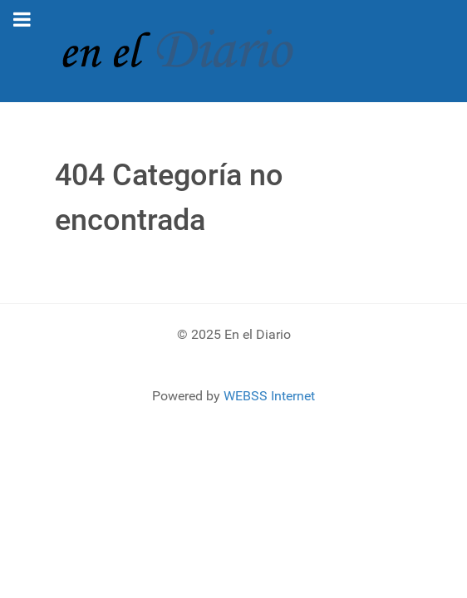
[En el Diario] (188, 50)
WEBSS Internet (269, 396)
